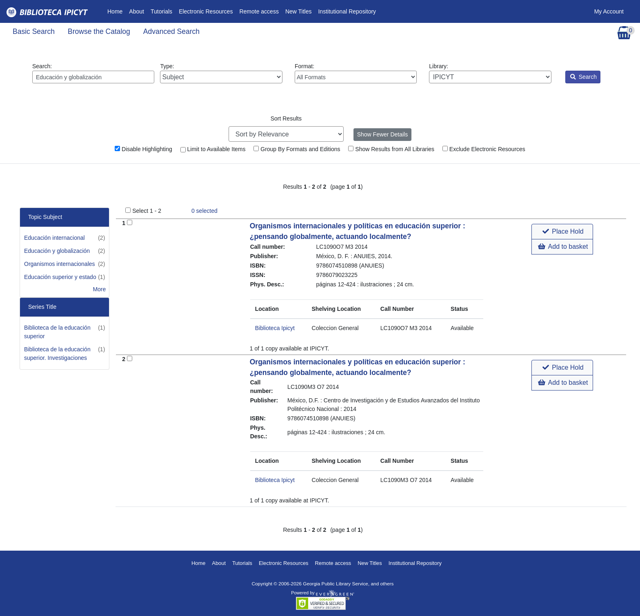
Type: (221, 73)
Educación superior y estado (60, 277)
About (136, 11)
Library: (490, 73)
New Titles (298, 11)
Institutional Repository (347, 11)
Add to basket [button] (563, 246)
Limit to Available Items (213, 149)
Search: (93, 73)
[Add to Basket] (129, 222)
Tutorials (161, 11)
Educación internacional (54, 237)
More (99, 289)
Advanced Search (171, 31)
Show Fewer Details (382, 134)
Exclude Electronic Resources (483, 149)
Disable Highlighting (143, 149)
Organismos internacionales (59, 264)
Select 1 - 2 (146, 211)
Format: (356, 73)
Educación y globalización (57, 251)
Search (583, 77)
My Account (609, 11)
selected (204, 211)
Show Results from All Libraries (391, 149)
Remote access (258, 11)
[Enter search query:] (93, 77)
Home (116, 11)
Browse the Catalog (99, 31)
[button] (562, 231)
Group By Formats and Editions (296, 149)
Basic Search (34, 31)
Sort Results (286, 118)
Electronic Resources (206, 11)
